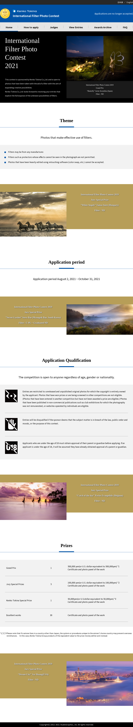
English (130, 2)
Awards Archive (103, 27)
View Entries (76, 27)
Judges (54, 27)
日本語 (120, 2)
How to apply (31, 27)
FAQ (125, 27)
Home (9, 27)
